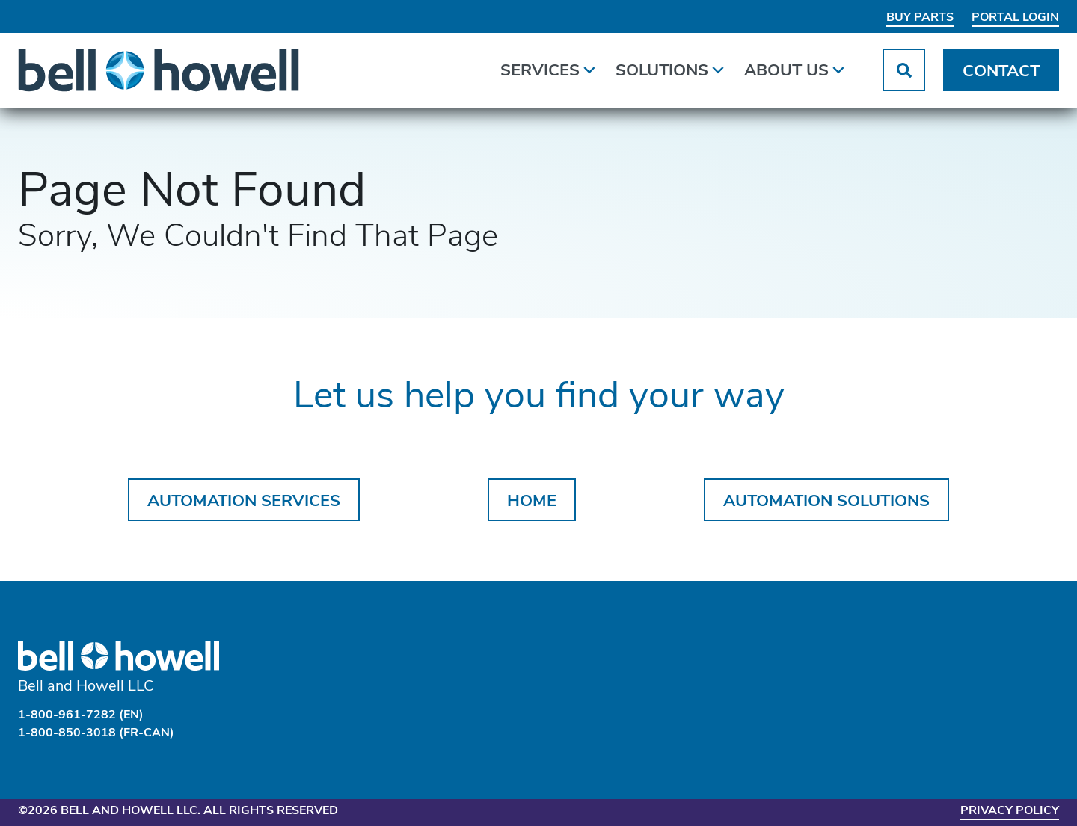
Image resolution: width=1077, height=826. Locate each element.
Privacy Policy (1009, 811)
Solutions (671, 68)
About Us (795, 68)
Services (549, 68)
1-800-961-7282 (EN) (81, 715)
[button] (904, 70)
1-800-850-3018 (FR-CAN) (96, 733)
